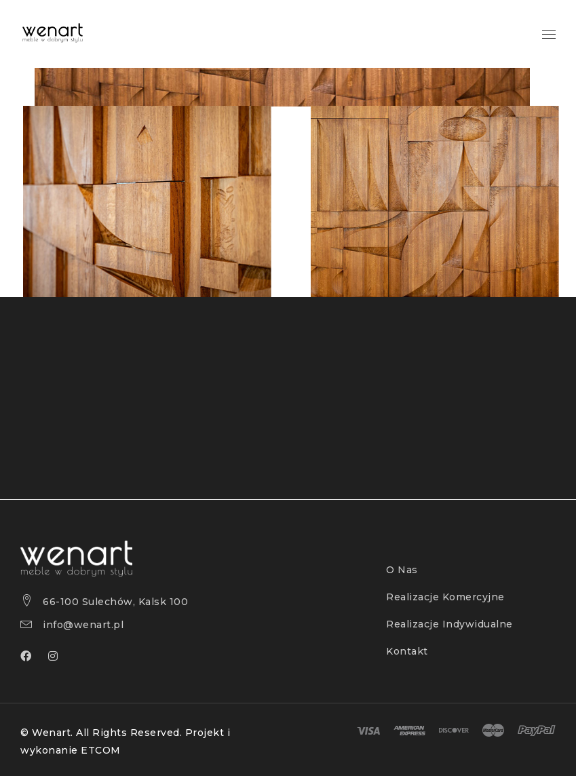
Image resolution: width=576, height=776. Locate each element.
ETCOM (101, 750)
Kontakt (407, 651)
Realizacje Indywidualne (449, 624)
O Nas (402, 570)
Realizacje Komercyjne (445, 597)
